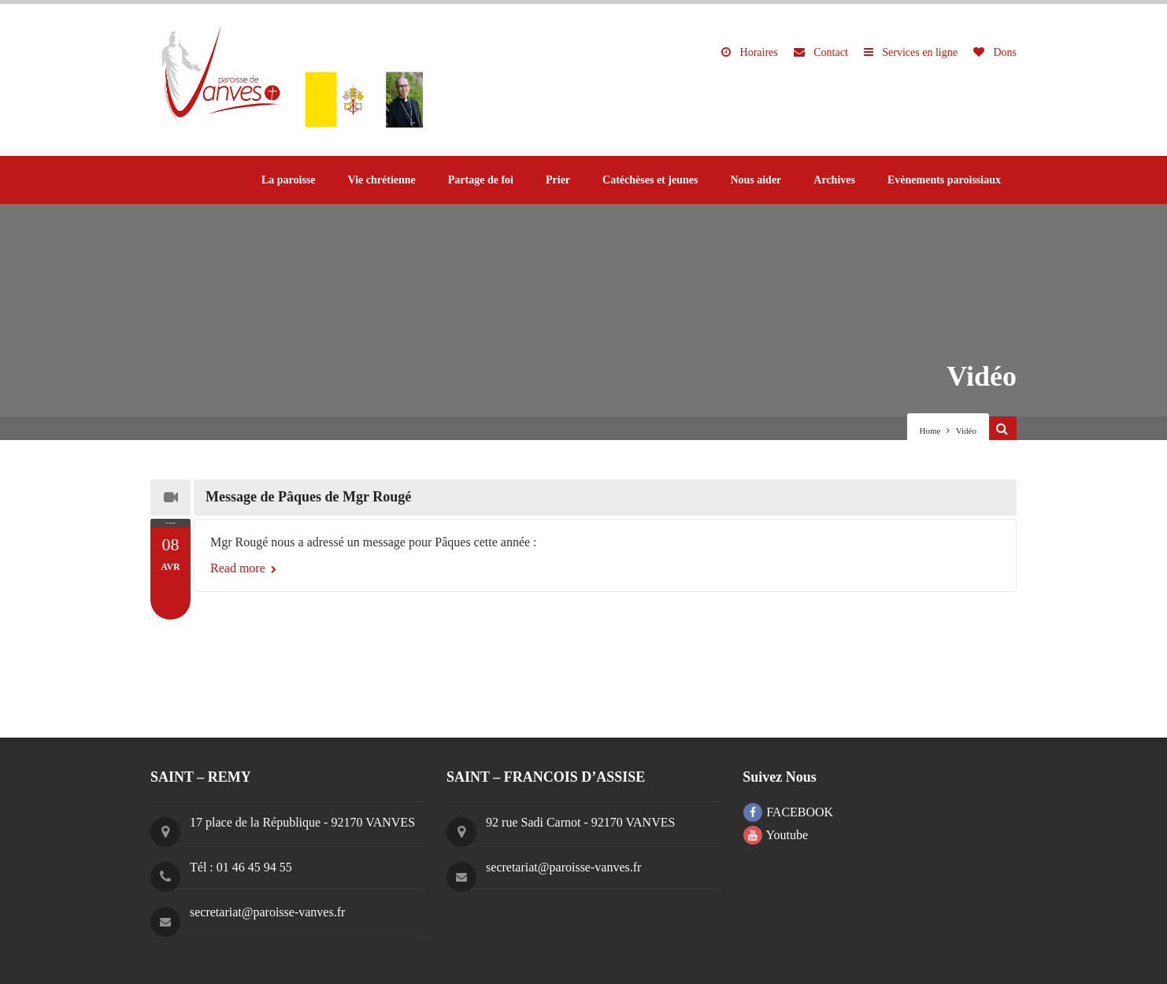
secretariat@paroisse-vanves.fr (267, 912)
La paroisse (288, 180)
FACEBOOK (788, 812)
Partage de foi (480, 180)
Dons (995, 52)
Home (930, 430)
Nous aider (755, 180)
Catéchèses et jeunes (650, 180)
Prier (558, 180)
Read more (243, 568)
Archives (834, 180)
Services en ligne (911, 52)
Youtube (775, 835)
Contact (821, 52)
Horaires (749, 52)
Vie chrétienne (382, 180)
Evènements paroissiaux (944, 180)
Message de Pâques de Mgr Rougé (308, 497)
